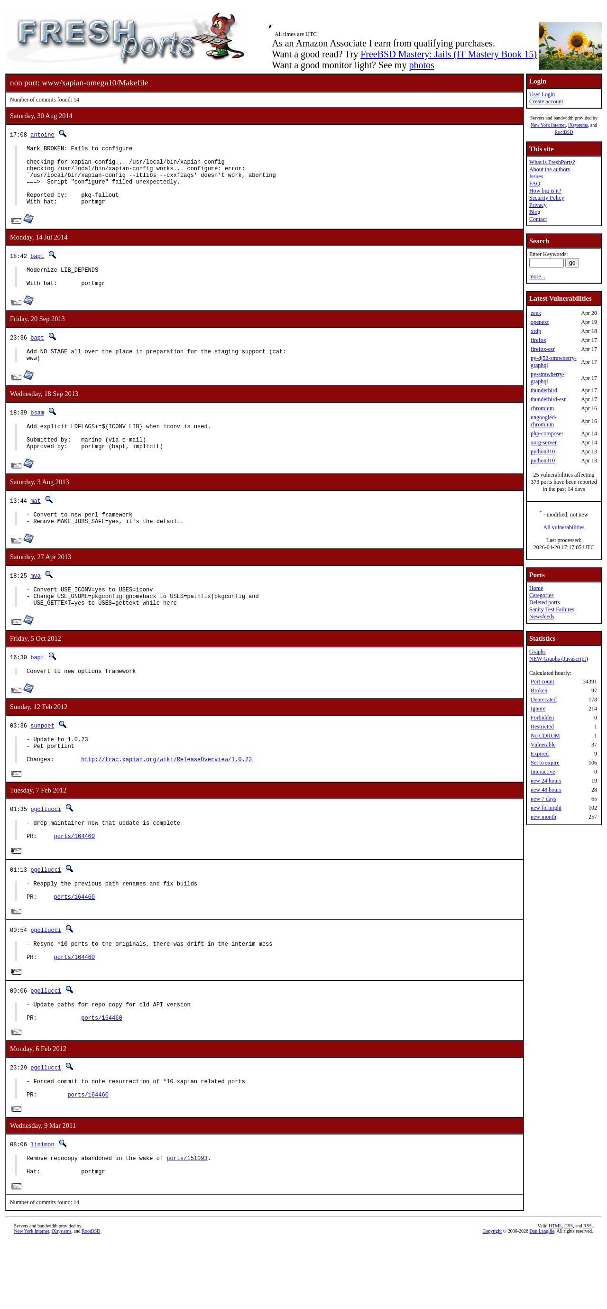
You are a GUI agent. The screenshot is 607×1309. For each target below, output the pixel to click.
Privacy (538, 205)
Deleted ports (544, 602)
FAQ (534, 183)
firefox (538, 340)
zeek (536, 313)
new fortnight (546, 807)
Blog (534, 212)
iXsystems (578, 125)
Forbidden (542, 717)
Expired (540, 753)
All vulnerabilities (564, 527)
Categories (541, 595)
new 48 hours (546, 789)
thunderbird (544, 390)
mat (35, 526)
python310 (543, 451)
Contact (538, 219)
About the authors (549, 169)
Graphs (537, 651)
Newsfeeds (541, 616)
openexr (540, 322)
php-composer (547, 433)
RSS (587, 1293)
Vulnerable (543, 744)
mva (35, 604)
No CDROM (545, 735)
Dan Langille (542, 1298)
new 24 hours (546, 780)
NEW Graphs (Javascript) (558, 658)
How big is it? (545, 190)
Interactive (543, 771)
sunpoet (42, 760)
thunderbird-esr (548, 399)
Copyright (492, 1298)
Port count (542, 681)
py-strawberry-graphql (547, 378)
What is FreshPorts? (552, 162)
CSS (568, 1293)
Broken (539, 690)
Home (536, 588)
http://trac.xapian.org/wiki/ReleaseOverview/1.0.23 (166, 799)
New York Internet (548, 125)
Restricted (542, 726)
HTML (555, 1293)
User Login (542, 94)
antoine (42, 134)
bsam (37, 432)
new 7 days (543, 798)
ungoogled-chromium (544, 421)
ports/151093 (186, 1222)
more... (537, 276)
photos (421, 65)
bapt (37, 269)
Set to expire (545, 762)
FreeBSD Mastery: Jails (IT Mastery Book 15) (448, 54)
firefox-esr (543, 349)
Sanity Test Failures (551, 609)
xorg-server (544, 442)
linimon (42, 1207)
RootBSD (564, 132)
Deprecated (544, 699)
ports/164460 (74, 880)
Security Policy (546, 197)
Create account (546, 101)
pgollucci (45, 849)
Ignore (538, 708)
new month (543, 816)
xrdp (536, 331)
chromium (542, 408)
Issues (536, 176)
